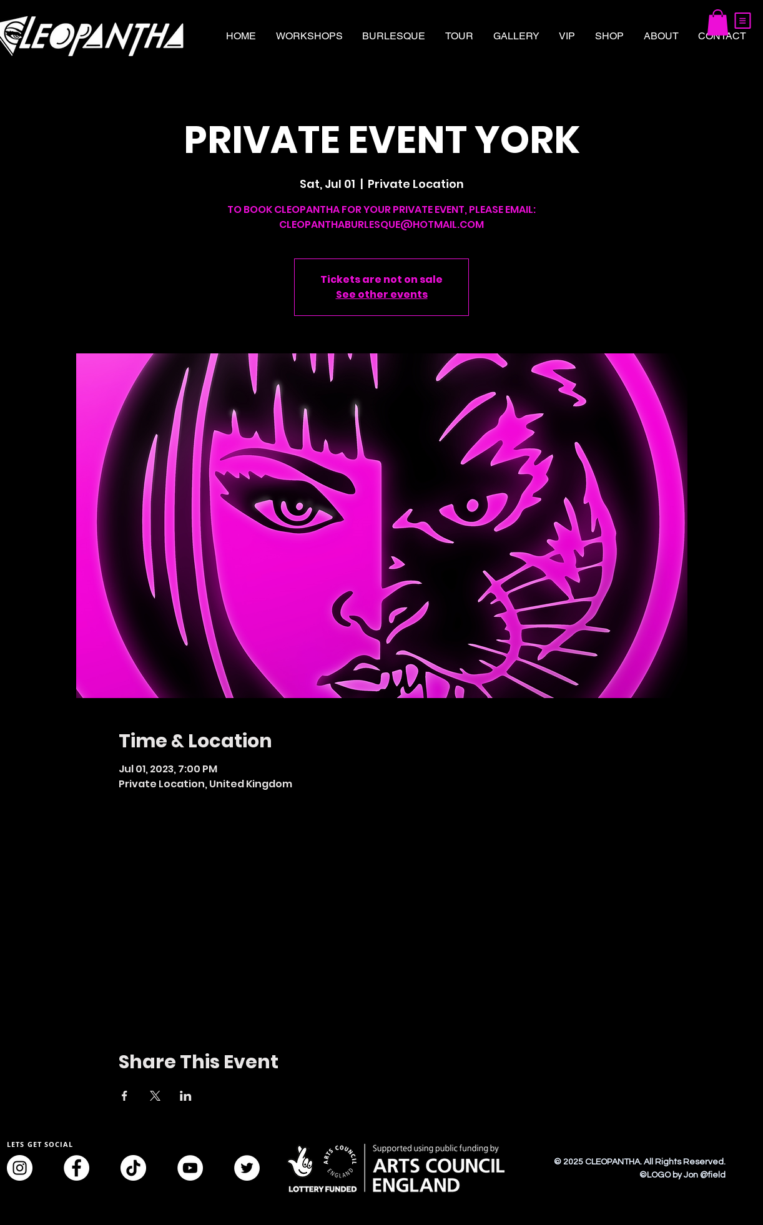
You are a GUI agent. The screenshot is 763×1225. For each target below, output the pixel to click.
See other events (382, 294)
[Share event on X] (155, 1096)
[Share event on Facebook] (124, 1096)
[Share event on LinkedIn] (186, 1096)
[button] (742, 20)
